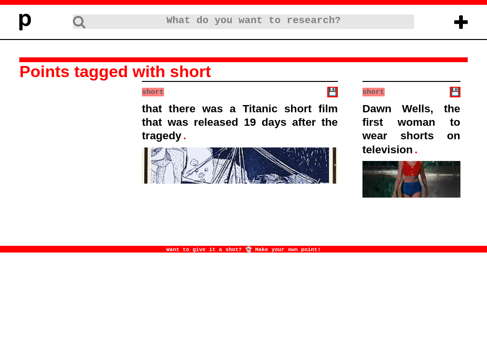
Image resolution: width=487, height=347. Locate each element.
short (153, 91)
